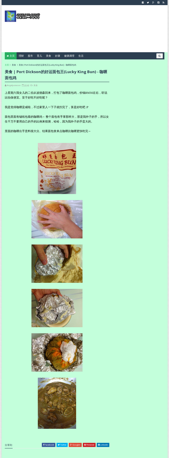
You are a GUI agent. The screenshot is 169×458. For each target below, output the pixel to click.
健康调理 (69, 55)
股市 (30, 55)
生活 (80, 55)
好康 (57, 55)
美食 (48, 55)
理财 (21, 55)
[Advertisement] (106, 30)
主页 (12, 55)
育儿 (39, 55)
